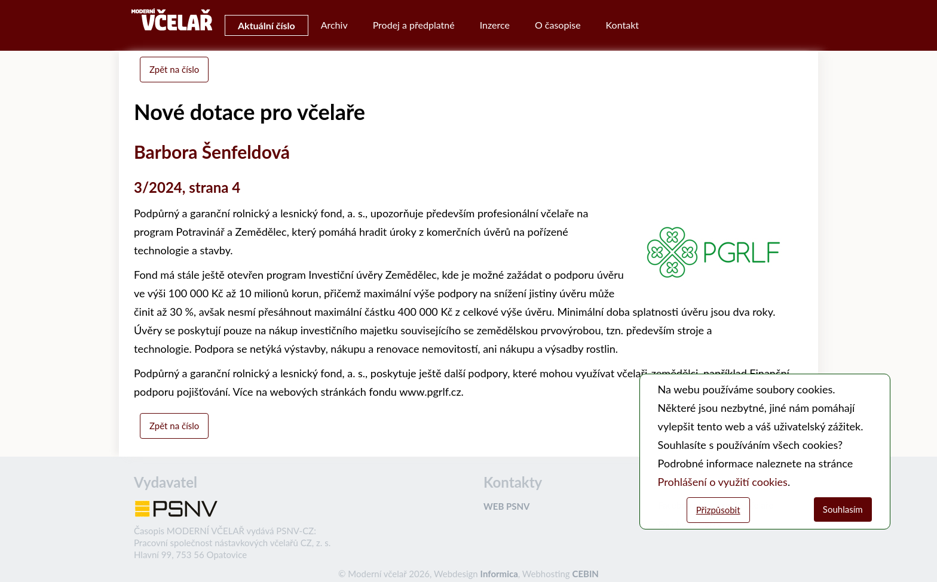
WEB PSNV (506, 506)
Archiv (334, 24)
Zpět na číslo (174, 69)
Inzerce (495, 24)
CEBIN (585, 573)
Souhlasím (843, 509)
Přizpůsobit (718, 509)
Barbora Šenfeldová (212, 151)
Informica (499, 573)
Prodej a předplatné (414, 24)
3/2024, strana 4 (187, 187)
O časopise (558, 24)
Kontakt (622, 24)
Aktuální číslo (266, 25)
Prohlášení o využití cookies (723, 481)
